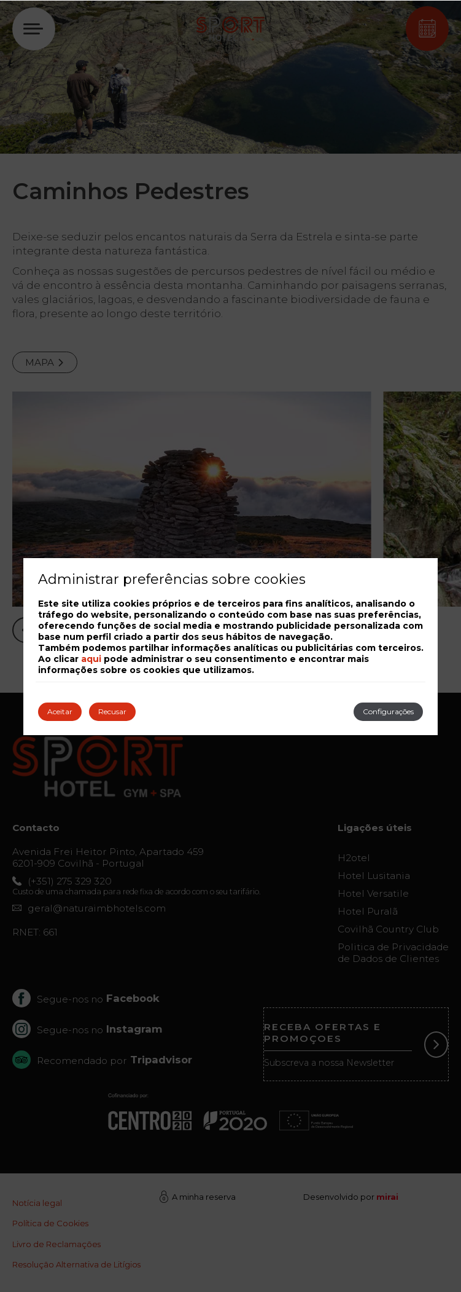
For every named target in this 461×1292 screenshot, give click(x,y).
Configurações (388, 711)
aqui (91, 658)
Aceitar (59, 711)
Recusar (112, 711)
